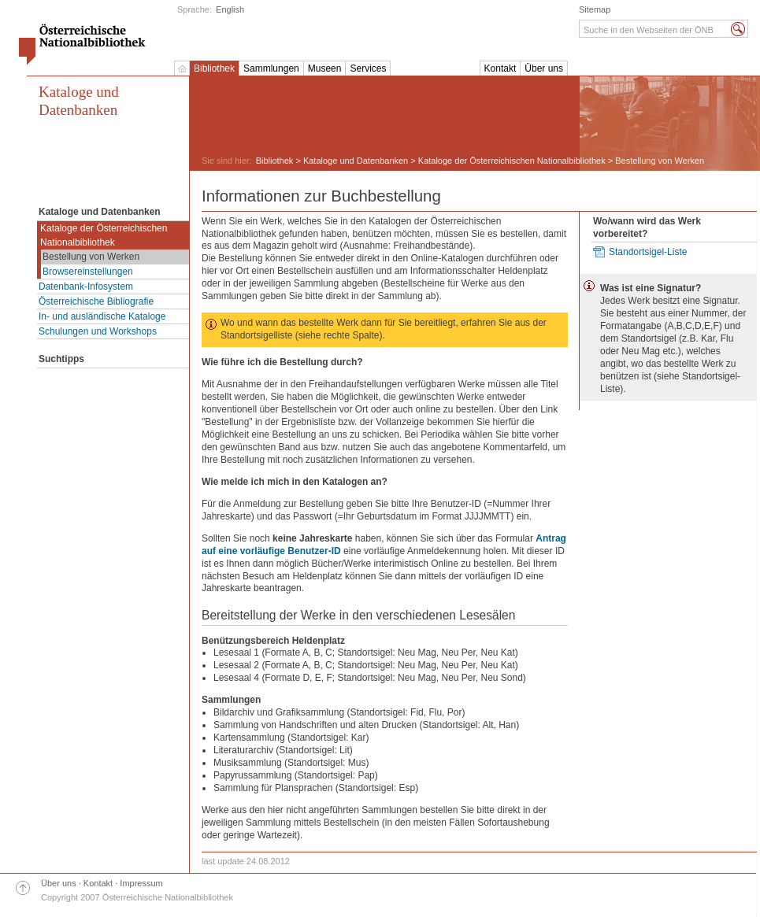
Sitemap (594, 9)
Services (368, 68)
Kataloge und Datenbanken (79, 100)
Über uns (544, 68)
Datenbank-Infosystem (86, 286)
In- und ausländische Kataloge (102, 316)
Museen (325, 68)
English (230, 9)
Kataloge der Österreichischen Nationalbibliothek (103, 235)
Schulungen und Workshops (98, 331)
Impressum (141, 883)
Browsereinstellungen (88, 271)
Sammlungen (271, 68)
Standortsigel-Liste (648, 251)
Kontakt (500, 68)
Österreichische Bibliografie (96, 301)
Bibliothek (214, 68)
